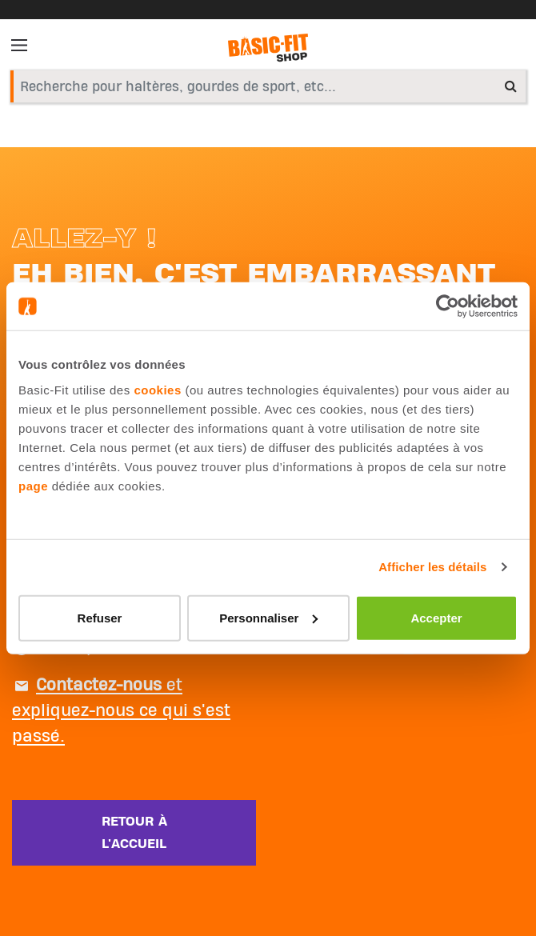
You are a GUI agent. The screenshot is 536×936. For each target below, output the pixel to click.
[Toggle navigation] (24, 48)
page (33, 485)
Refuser (100, 617)
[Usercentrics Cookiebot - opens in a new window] (448, 306)
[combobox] (268, 86)
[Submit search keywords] (511, 85)
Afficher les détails (432, 567)
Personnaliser (268, 617)
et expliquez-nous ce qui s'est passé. (121, 710)
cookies (157, 389)
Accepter (436, 617)
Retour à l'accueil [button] (134, 832)
